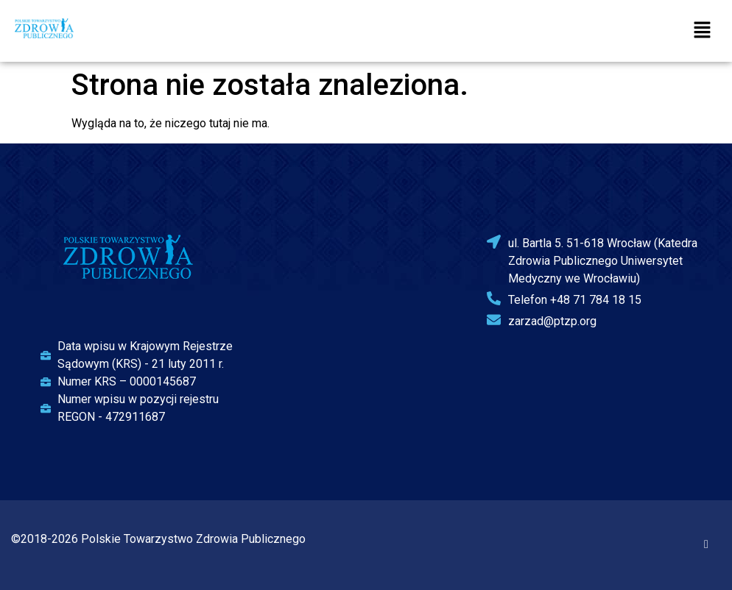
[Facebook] (706, 544)
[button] (702, 31)
